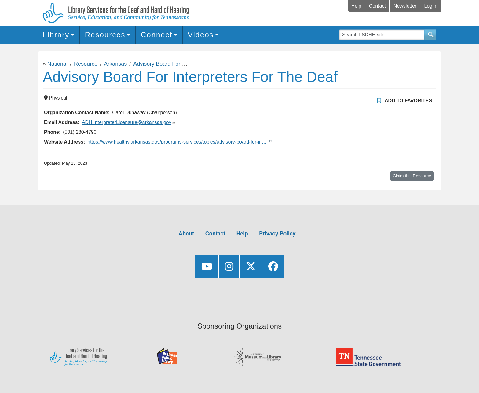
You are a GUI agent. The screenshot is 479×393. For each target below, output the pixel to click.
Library (56, 35)
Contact (377, 6)
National (57, 64)
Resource (85, 64)
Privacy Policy (277, 234)
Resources (105, 35)
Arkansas (115, 64)
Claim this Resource (412, 175)
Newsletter (405, 6)
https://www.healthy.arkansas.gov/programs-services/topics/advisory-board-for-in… (177, 141)
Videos (201, 35)
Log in (430, 6)
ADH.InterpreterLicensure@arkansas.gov (126, 122)
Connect (156, 35)
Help (356, 6)
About (186, 234)
